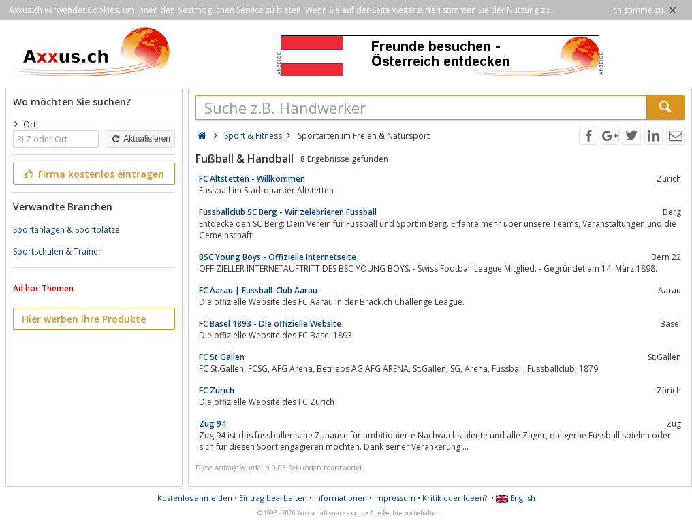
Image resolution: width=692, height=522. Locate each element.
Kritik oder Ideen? (454, 498)
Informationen (340, 498)
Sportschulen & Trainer (57, 251)
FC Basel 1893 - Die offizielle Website (270, 323)
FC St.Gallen (222, 357)
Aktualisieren (140, 139)
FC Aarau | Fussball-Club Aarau (258, 290)
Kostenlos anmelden (194, 498)
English (515, 498)
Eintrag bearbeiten (273, 498)
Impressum (394, 498)
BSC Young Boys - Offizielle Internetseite (277, 257)
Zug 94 (212, 423)
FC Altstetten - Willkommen (252, 178)
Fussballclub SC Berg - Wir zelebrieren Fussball (288, 212)
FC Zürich (216, 390)
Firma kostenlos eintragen (93, 173)
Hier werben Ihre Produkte (84, 318)
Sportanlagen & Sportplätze (66, 229)
